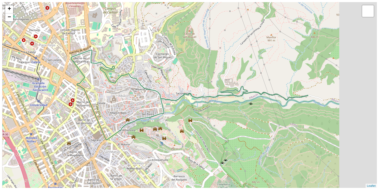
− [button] (9, 17)
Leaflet (371, 185)
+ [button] (9, 9)
